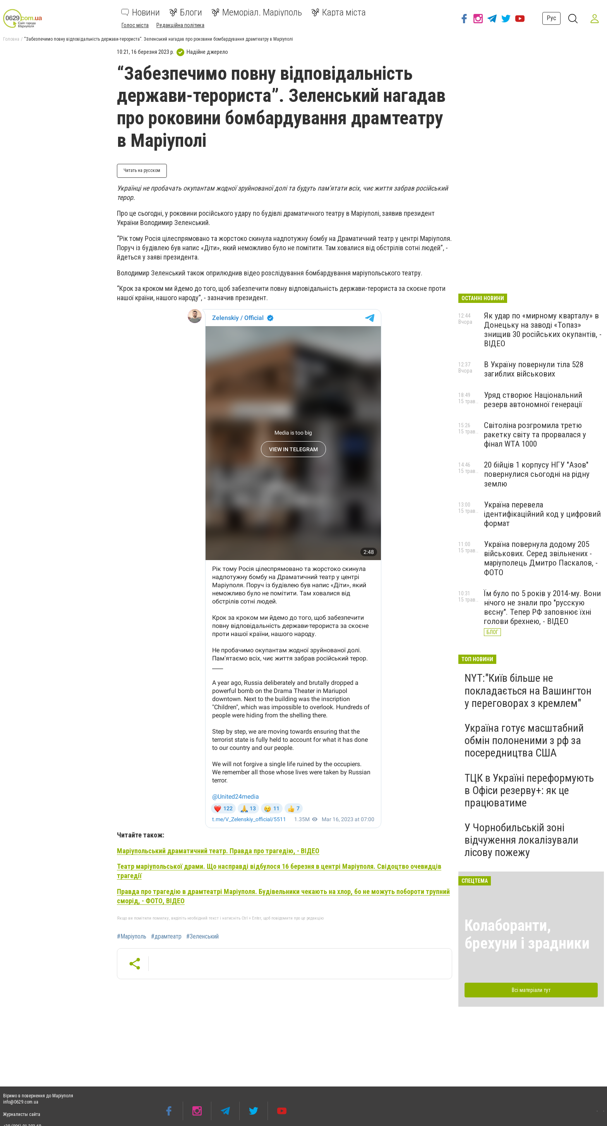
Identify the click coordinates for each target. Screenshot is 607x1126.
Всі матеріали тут (531, 990)
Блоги (185, 12)
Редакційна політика (180, 25)
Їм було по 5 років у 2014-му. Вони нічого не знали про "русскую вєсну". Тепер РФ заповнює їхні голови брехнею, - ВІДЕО (542, 607)
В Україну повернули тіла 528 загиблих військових (533, 369)
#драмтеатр (166, 936)
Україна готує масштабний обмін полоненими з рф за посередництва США (524, 740)
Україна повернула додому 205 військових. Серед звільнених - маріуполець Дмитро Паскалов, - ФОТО (541, 558)
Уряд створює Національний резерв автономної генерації (533, 399)
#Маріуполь (131, 936)
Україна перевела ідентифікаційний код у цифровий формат (542, 514)
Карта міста (338, 12)
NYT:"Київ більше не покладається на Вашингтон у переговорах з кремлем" (528, 690)
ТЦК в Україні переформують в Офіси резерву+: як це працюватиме (529, 790)
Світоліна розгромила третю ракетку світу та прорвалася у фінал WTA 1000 (535, 435)
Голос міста (135, 25)
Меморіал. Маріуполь (256, 12)
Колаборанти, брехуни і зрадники (527, 934)
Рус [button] (551, 18)
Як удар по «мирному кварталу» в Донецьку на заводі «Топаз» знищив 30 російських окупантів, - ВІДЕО (543, 329)
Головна (11, 39)
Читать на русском (141, 170)
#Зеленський (202, 936)
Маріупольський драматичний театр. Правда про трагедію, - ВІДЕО (218, 851)
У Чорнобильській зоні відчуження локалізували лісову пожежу (521, 840)
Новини (140, 12)
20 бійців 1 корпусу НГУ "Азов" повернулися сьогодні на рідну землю (537, 474)
